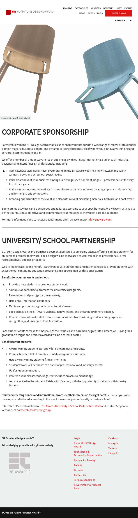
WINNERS (96, 8)
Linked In (113, 453)
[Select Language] (123, 20)
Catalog (78, 465)
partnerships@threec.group (34, 410)
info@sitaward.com (99, 219)
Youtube (112, 448)
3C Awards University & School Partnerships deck (71, 406)
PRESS (91, 13)
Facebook (113, 438)
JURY (119, 8)
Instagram (113, 443)
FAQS (100, 13)
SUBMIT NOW (119, 13)
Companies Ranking (84, 460)
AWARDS (67, 8)
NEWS (82, 13)
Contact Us (80, 475)
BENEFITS (108, 8)
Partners (78, 470)
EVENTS (128, 8)
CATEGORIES (81, 8)
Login (77, 438)
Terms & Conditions (84, 479)
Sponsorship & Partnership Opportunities (88, 453)
